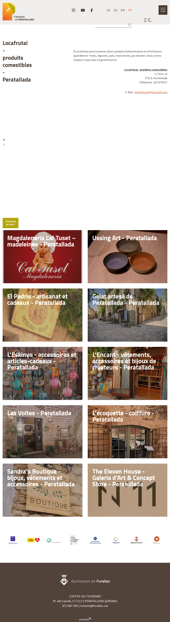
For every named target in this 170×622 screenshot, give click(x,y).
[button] (130, 25)
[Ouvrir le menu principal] (163, 10)
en (123, 10)
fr (130, 10)
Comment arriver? (15, 187)
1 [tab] (34, 110)
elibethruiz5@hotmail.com (150, 92)
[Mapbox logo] (11, 178)
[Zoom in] (63, 121)
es (115, 10)
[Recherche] (113, 25)
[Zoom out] (63, 126)
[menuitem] (73, 10)
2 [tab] (36, 110)
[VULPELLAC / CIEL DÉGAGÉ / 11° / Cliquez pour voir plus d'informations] (147, 20)
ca (108, 10)
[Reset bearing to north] (63, 131)
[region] (35, 86)
